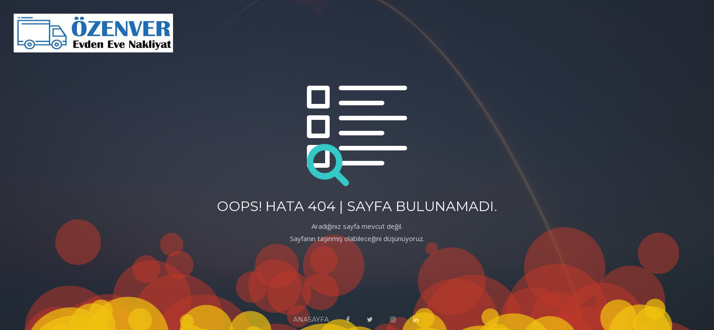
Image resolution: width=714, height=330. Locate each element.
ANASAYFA (311, 319)
